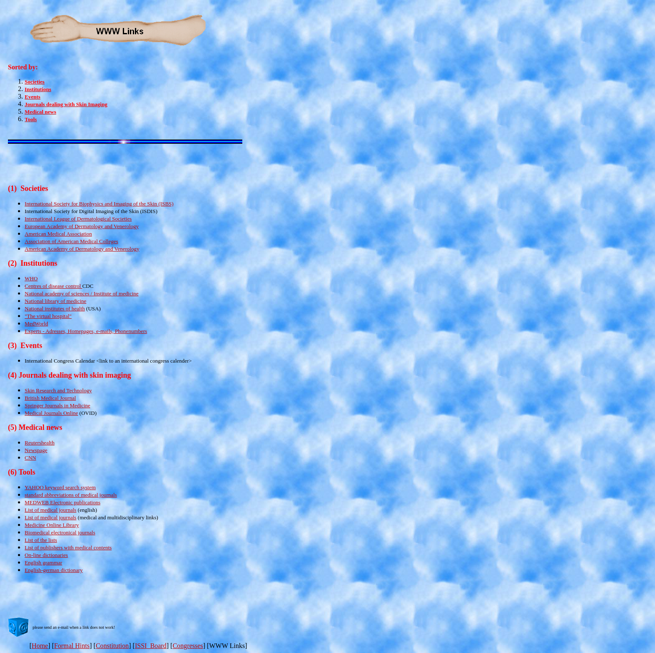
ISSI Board (151, 645)
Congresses (188, 645)
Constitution (112, 645)
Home (40, 645)
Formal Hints (72, 645)
